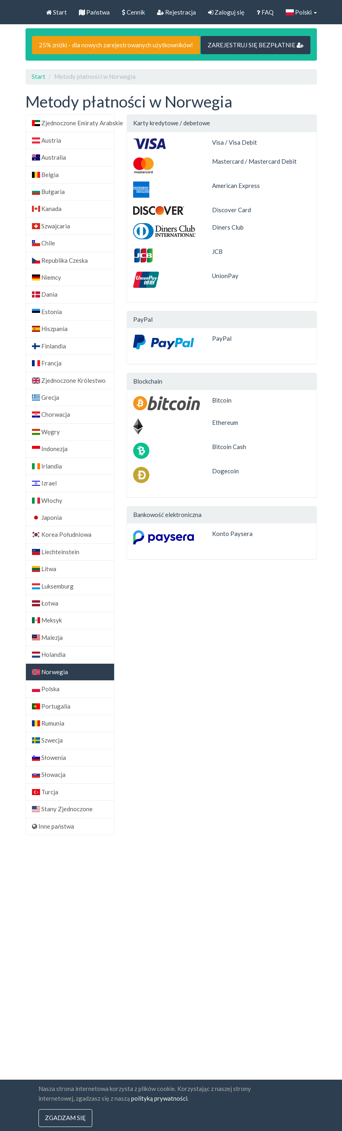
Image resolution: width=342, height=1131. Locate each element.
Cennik (133, 12)
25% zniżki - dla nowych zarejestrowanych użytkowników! (116, 45)
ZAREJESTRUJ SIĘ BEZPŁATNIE (256, 45)
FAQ (265, 12)
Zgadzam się (65, 1118)
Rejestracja (176, 12)
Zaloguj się (226, 12)
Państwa (94, 12)
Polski (301, 12)
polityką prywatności (159, 1098)
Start (56, 12)
